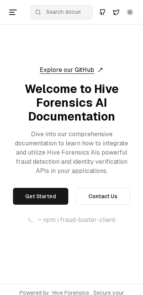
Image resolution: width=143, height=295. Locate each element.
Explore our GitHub (71, 69)
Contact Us (102, 196)
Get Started (40, 196)
